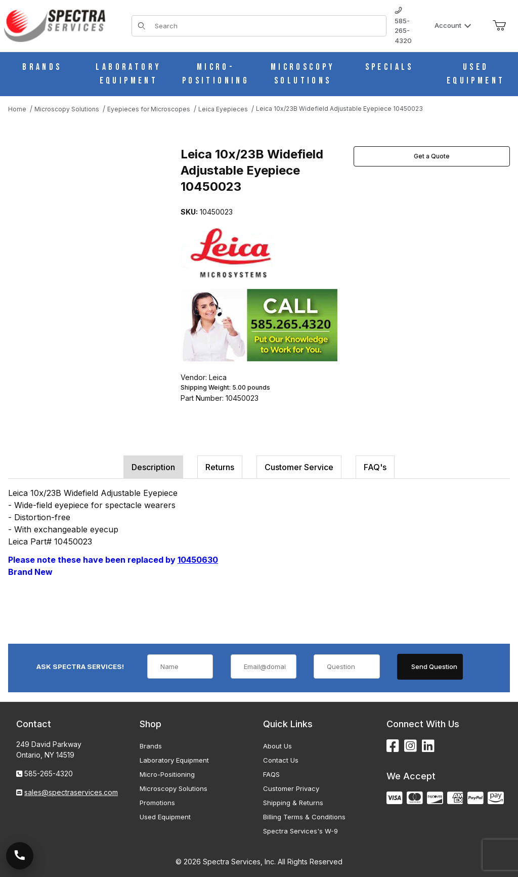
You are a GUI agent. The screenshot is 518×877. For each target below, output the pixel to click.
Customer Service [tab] (299, 467)
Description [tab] (153, 467)
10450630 (198, 560)
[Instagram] (410, 746)
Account (453, 25)
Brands (151, 746)
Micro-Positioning (167, 774)
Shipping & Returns (293, 803)
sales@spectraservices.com (71, 792)
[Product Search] (267, 26)
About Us (277, 746)
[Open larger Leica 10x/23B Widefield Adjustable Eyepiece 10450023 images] (91, 219)
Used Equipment (165, 817)
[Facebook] (392, 746)
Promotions (157, 803)
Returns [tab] (219, 467)
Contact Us (280, 760)
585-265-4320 (403, 26)
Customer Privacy (291, 788)
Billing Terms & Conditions (304, 817)
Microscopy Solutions (173, 788)
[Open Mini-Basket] (499, 25)
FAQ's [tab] (375, 467)
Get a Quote (432, 156)
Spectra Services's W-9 (300, 831)
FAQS (271, 774)
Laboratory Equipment (174, 760)
